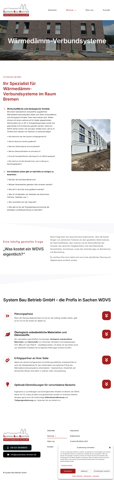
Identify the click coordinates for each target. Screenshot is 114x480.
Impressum (95, 476)
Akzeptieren (68, 471)
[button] (110, 448)
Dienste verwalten (66, 465)
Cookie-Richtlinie (77, 476)
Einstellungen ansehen (102, 471)
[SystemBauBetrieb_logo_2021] (16, 5)
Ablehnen (84, 471)
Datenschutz (87, 476)
